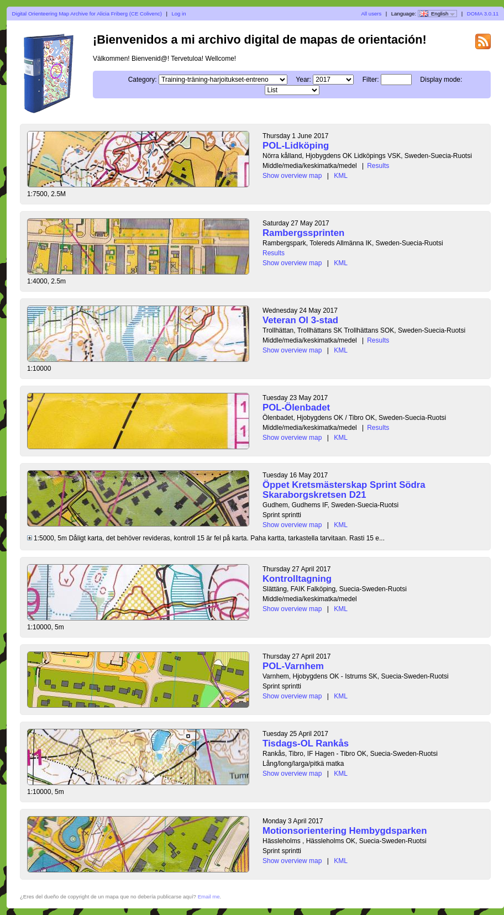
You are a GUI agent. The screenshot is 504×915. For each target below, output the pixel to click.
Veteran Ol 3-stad (300, 320)
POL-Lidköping (295, 145)
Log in (178, 13)
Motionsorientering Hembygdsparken (344, 830)
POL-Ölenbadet (296, 407)
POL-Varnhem (293, 666)
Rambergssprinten (303, 233)
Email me (209, 896)
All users (371, 13)
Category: (142, 79)
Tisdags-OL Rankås (305, 743)
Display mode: (441, 79)
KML (341, 176)
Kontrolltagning (297, 579)
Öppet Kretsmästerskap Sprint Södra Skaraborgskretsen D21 (344, 490)
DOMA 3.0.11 (483, 13)
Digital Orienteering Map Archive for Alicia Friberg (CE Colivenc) (87, 13)
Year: (303, 79)
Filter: (371, 79)
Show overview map (292, 176)
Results (378, 166)
